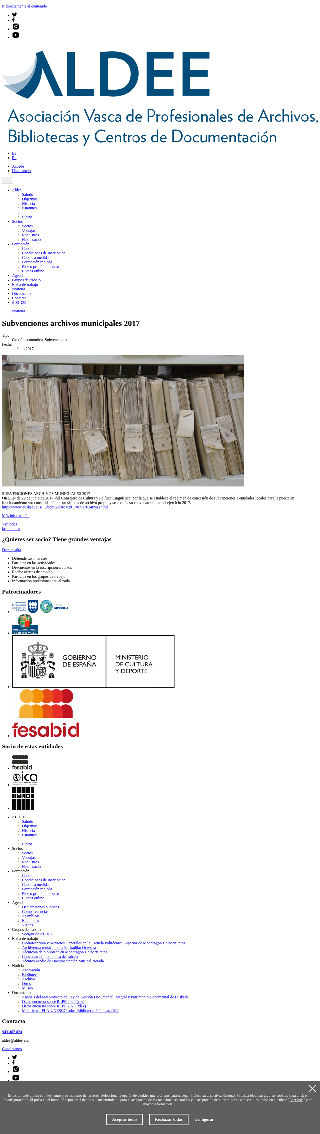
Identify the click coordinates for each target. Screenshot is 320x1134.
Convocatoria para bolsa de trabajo (50, 956)
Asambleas (31, 916)
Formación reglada (37, 262)
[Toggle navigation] (7, 180)
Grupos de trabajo (26, 280)
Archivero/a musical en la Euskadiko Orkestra (59, 947)
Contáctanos (12, 1049)
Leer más (296, 1100)
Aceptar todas (124, 1119)
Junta (26, 212)
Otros (26, 983)
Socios (27, 226)
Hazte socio (21, 171)
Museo (27, 988)
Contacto (19, 298)
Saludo (27, 194)
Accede (18, 166)
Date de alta (11, 550)
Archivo (28, 979)
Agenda (18, 275)
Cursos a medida (35, 257)
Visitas (27, 925)
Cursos (27, 248)
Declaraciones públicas (40, 907)
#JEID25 (19, 302)
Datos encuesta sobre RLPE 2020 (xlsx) (54, 1006)
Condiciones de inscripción (44, 253)
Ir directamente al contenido (24, 6)
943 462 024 (12, 1032)
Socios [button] (17, 221)
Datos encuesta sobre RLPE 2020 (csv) (53, 1001)
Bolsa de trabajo (25, 284)
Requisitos (30, 235)
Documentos (22, 293)
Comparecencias (35, 911)
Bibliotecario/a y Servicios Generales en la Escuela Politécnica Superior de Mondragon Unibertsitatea (103, 943)
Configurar (204, 1119)
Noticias (18, 289)
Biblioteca (30, 974)
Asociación (31, 970)
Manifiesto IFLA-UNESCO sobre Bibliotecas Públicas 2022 (70, 1010)
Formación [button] (20, 244)
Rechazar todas (169, 1119)
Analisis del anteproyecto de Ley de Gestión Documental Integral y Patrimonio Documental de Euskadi (105, 997)
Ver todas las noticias (11, 526)
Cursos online (33, 271)
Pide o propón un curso (40, 266)
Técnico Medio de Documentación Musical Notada (63, 961)
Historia (28, 203)
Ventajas (29, 230)
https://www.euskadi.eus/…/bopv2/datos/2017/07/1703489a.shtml (55, 507)
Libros (27, 217)
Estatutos (29, 208)
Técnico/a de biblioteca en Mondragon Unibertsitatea (64, 952)
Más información (16, 515)
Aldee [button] (17, 190)
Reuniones (30, 920)
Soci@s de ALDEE (37, 934)
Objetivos (30, 199)
